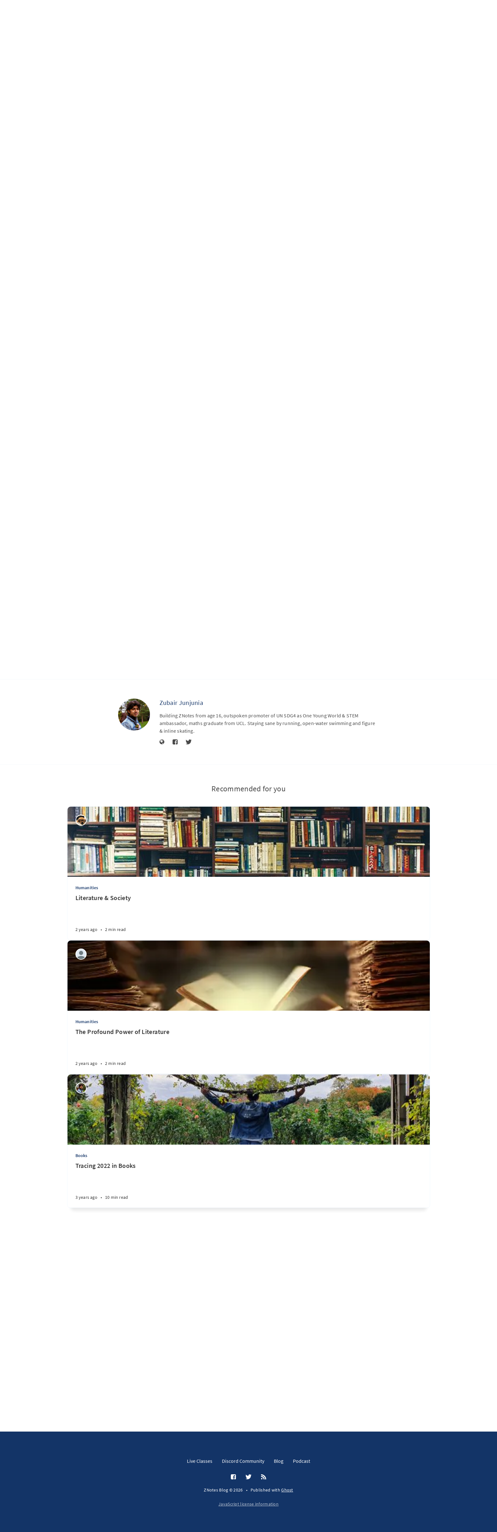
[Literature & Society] (248, 1108)
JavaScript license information (248, 1504)
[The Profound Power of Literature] (248, 1242)
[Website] (162, 933)
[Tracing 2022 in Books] (248, 1376)
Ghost (287, 1490)
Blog (278, 1461)
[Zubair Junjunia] (134, 906)
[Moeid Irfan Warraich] (81, 1145)
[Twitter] (189, 933)
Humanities (86, 1079)
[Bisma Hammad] (81, 1011)
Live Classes (199, 1461)
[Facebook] (175, 933)
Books (81, 1347)
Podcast (301, 1461)
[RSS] (263, 1477)
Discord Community (243, 1461)
